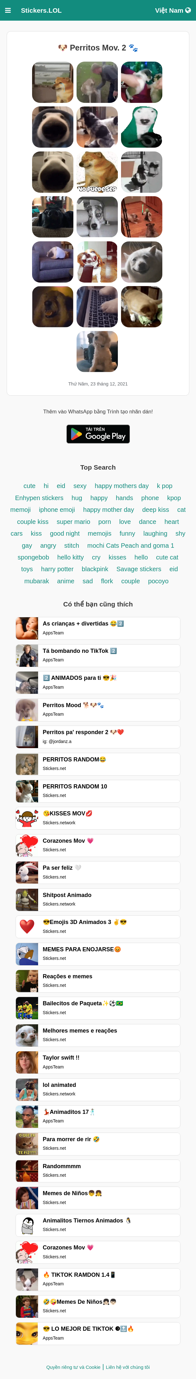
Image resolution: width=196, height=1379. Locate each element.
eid (61, 485)
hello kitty (70, 557)
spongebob (33, 557)
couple (131, 581)
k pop (164, 485)
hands (124, 497)
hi (46, 485)
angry (49, 545)
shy (180, 533)
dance (147, 521)
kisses (117, 557)
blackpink (95, 569)
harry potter (57, 569)
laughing (156, 533)
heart (172, 521)
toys (27, 569)
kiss (36, 533)
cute (30, 485)
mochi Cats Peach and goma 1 (130, 545)
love (125, 521)
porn (105, 521)
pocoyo (158, 581)
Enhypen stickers (40, 497)
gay (27, 545)
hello (141, 557)
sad (88, 581)
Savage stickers (139, 569)
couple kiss (33, 521)
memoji (20, 509)
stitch (71, 545)
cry (96, 557)
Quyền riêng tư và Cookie (73, 1367)
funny (127, 533)
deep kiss (155, 509)
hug (76, 497)
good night (65, 533)
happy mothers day (122, 485)
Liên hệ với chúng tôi (128, 1367)
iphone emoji (57, 509)
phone (150, 497)
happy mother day (108, 509)
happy (99, 497)
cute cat (167, 557)
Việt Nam (173, 10)
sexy (79, 485)
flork (107, 581)
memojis (99, 533)
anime (65, 581)
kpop (174, 497)
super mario (74, 521)
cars (16, 533)
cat (181, 509)
